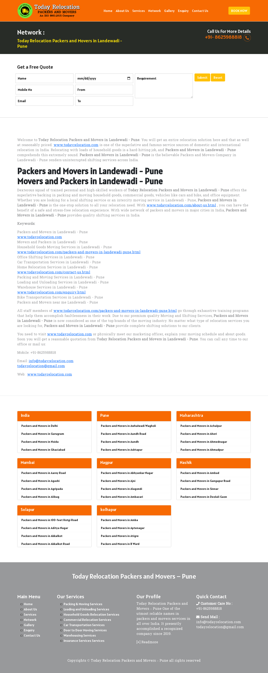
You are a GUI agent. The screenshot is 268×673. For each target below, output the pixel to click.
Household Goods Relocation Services (91, 614)
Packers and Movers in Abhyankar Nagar (127, 473)
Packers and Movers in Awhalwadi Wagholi (128, 426)
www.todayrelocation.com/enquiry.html (51, 292)
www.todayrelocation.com (76, 145)
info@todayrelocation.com (51, 361)
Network (154, 11)
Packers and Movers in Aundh (120, 442)
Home (108, 11)
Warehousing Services (80, 635)
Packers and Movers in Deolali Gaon (203, 497)
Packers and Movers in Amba (119, 520)
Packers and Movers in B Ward (120, 544)
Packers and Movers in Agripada (42, 489)
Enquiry (183, 11)
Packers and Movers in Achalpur (201, 426)
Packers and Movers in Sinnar (199, 489)
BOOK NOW (239, 11)
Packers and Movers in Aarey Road (43, 473)
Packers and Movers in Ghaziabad (43, 450)
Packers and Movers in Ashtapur (121, 450)
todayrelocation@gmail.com (41, 366)
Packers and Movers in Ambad (199, 473)
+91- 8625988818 (223, 37)
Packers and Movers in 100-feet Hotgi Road (49, 520)
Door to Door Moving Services (85, 630)
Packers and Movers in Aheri (198, 434)
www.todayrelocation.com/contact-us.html (53, 272)
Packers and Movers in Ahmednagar (203, 442)
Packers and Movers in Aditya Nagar (44, 528)
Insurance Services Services (84, 640)
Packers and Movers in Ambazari (122, 497)
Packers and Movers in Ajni (118, 481)
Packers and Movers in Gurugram (42, 434)
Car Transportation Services (84, 625)
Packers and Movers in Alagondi (121, 489)
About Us (122, 11)
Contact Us (200, 11)
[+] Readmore (147, 642)
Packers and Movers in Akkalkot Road (45, 544)
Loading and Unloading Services (86, 609)
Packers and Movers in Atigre (120, 536)
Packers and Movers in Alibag (40, 497)
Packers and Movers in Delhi (39, 426)
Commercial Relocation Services (87, 620)
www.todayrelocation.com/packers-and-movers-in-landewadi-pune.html (78, 252)
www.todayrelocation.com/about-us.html (181, 205)
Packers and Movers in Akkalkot (41, 536)
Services (138, 11)
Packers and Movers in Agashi (40, 481)
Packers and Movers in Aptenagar (122, 528)
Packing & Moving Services (83, 604)
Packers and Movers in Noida (40, 442)
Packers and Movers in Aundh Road (123, 434)
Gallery (169, 11)
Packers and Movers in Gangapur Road (205, 481)
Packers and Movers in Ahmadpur (202, 450)
